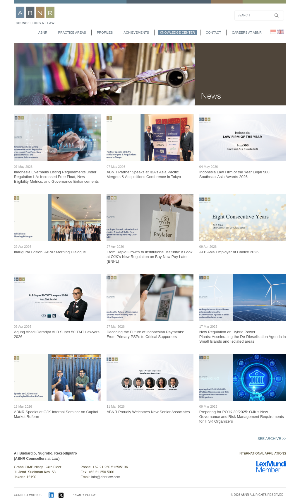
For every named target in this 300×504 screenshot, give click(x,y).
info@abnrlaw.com (105, 477)
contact (213, 32)
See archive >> (272, 439)
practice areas (72, 32)
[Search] (259, 15)
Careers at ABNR (247, 32)
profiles (105, 32)
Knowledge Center (177, 32)
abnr (42, 32)
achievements (136, 32)
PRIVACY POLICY (84, 495)
